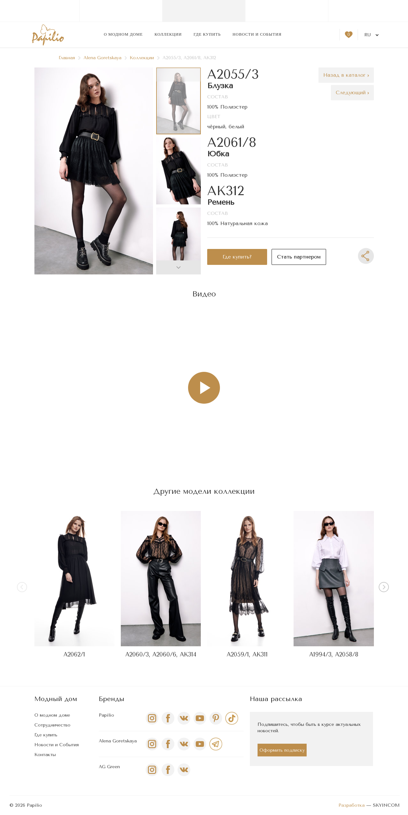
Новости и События (56, 745)
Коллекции (168, 34)
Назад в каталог (346, 75)
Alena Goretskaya (105, 57)
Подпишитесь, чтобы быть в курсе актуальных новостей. (309, 728)
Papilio (106, 715)
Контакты (45, 754)
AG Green (109, 766)
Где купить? (237, 257)
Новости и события (257, 34)
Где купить (207, 34)
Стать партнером (299, 257)
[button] (178, 267)
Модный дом (55, 699)
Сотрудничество (52, 725)
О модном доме (123, 34)
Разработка (352, 805)
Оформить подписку (282, 750)
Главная (70, 57)
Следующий (352, 92)
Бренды (111, 699)
